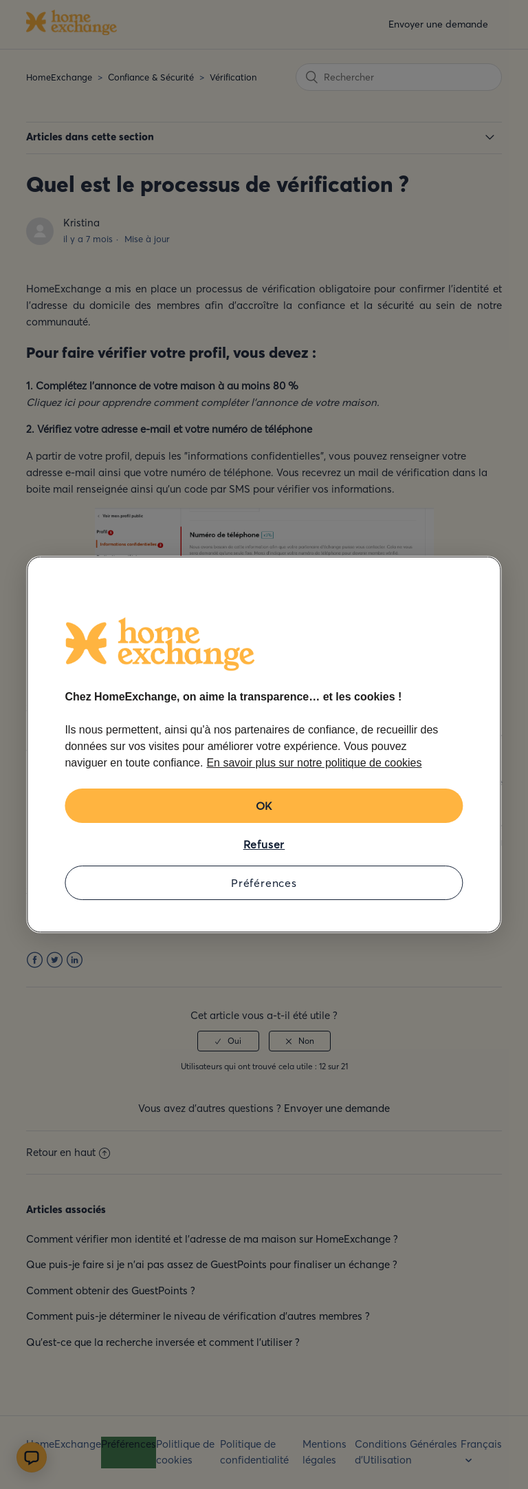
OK (264, 806)
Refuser (264, 844)
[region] (263, 744)
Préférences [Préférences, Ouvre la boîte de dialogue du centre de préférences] (264, 883)
